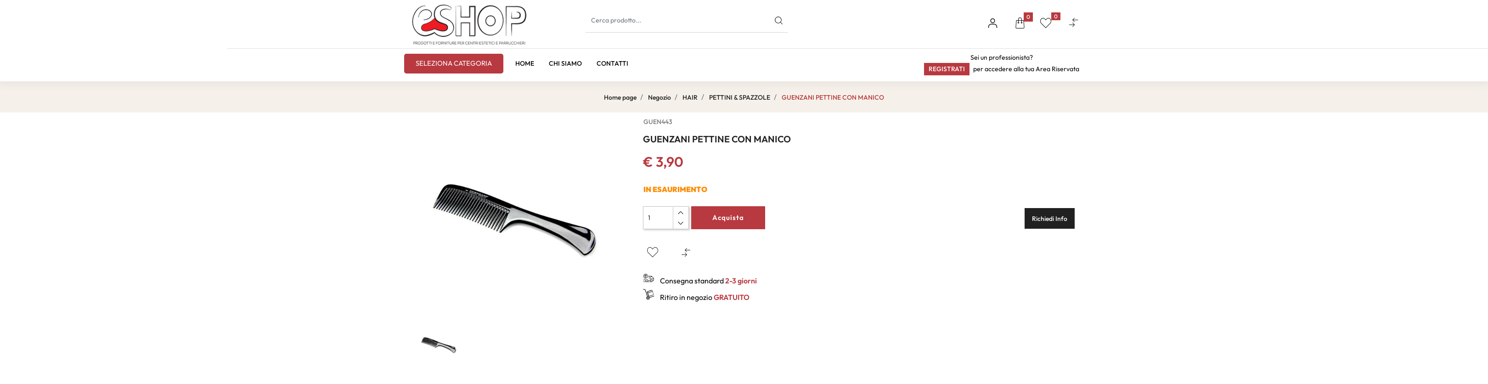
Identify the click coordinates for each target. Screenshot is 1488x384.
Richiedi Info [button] (1049, 219)
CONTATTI (612, 63)
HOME (524, 63)
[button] (1020, 24)
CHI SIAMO (565, 63)
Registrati (947, 69)
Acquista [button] (728, 217)
